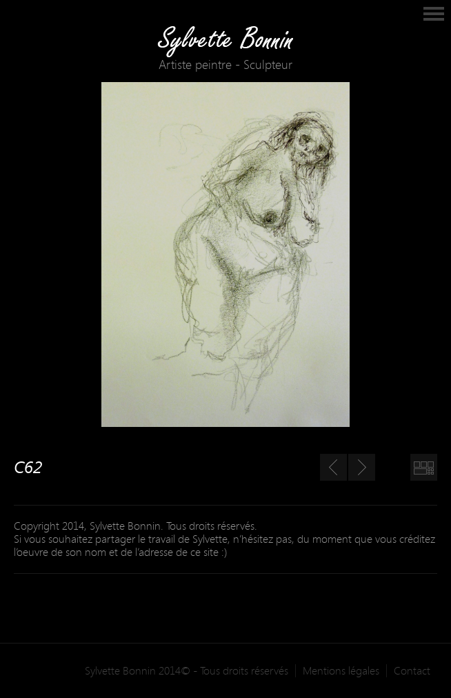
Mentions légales (341, 670)
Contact (412, 670)
